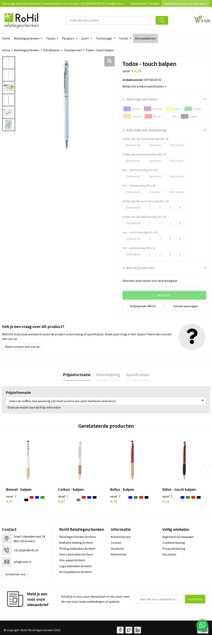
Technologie (104, 38)
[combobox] (111, 20)
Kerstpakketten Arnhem (75, 572)
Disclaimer (169, 554)
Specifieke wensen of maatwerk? (185, 3)
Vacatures (117, 548)
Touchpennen (73, 50)
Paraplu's (68, 38)
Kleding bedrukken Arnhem (77, 548)
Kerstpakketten (145, 38)
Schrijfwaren (51, 50)
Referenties (118, 554)
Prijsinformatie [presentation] (76, 374)
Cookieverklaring (173, 542)
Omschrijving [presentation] (108, 374)
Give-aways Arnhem (72, 560)
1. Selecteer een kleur (139, 99)
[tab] (76, 374)
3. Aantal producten (138, 267)
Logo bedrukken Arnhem (75, 566)
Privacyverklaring (173, 548)
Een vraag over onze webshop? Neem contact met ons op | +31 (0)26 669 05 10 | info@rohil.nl (63, 3)
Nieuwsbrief (139, 3)
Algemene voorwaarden (178, 537)
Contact (154, 3)
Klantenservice (121, 537)
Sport (85, 38)
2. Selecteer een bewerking (144, 130)
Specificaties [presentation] (137, 374)
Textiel (123, 38)
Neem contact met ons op (22, 347)
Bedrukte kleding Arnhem (76, 542)
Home (6, 50)
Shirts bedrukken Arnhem (76, 554)
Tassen (50, 38)
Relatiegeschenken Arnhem (77, 537)
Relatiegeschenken (26, 38)
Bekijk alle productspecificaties (144, 86)
